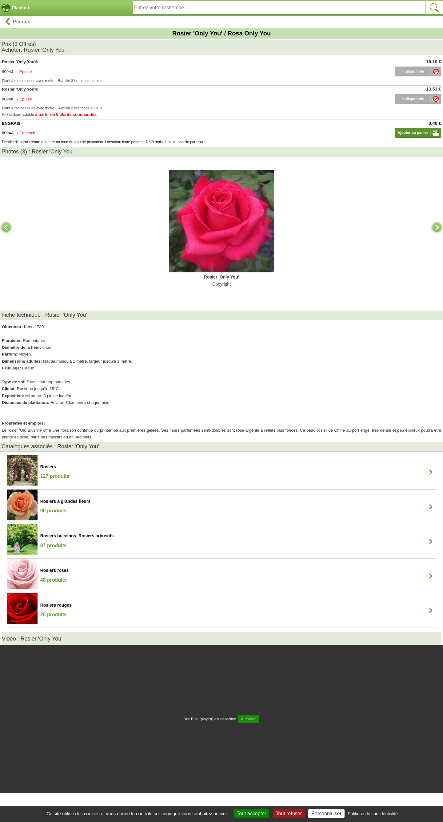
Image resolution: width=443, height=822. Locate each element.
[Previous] (6, 227)
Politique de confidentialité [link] (373, 813)
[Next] (436, 227)
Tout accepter (251, 813)
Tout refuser (289, 813)
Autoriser (248, 719)
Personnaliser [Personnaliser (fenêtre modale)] (326, 813)
